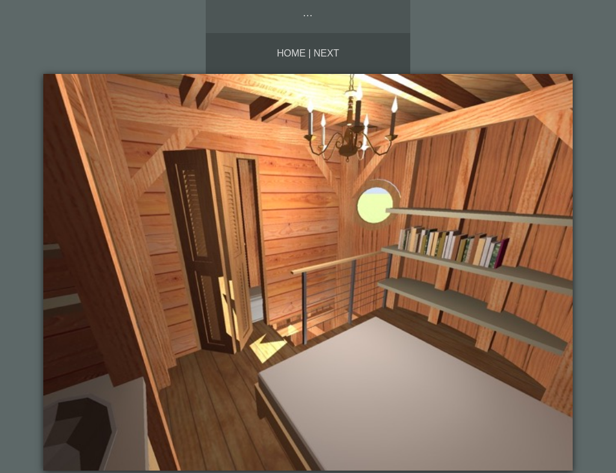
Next (326, 53)
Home (291, 53)
